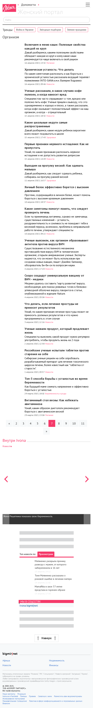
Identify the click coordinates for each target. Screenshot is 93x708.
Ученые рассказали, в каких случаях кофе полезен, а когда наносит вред (53, 93)
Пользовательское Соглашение (15, 701)
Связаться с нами (45, 696)
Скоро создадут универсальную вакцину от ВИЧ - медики (54, 277)
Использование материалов (14, 698)
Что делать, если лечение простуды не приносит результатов (51, 306)
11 (83, 423)
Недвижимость (56, 660)
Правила (32, 696)
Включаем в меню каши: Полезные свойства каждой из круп (55, 46)
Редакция (21, 694)
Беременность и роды (55, 393)
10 (74, 423)
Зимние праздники (76, 29)
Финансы (53, 665)
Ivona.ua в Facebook (10, 696)
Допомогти (28, 5)
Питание (50, 63)
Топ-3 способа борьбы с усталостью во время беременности (56, 380)
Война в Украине (25, 29)
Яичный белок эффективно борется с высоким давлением (57, 189)
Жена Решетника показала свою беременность (27, 516)
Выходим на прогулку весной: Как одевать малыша (54, 167)
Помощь (23, 696)
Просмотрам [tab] (46, 554)
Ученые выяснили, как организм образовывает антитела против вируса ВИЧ (56, 242)
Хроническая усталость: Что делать (49, 69)
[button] (6, 484)
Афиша (6, 660)
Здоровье (51, 137)
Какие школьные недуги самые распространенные (46, 124)
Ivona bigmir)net (28, 605)
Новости (50, 84)
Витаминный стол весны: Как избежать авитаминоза (51, 402)
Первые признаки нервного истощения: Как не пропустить (57, 146)
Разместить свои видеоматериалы (68, 696)
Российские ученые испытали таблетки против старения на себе (57, 352)
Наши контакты (9, 694)
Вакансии (6, 703)
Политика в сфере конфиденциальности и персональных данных (55, 701)
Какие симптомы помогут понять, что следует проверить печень (56, 210)
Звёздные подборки (50, 29)
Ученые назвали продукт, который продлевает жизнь (57, 331)
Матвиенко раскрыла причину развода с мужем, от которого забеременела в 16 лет (50, 564)
